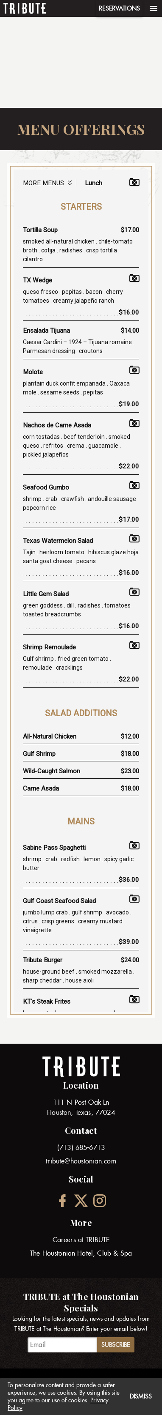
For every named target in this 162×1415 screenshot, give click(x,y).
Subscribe (115, 1345)
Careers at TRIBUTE (81, 1239)
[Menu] (153, 8)
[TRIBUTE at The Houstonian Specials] (62, 1344)
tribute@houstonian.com (81, 1161)
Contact (81, 1130)
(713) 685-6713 (81, 1147)
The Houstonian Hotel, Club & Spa (81, 1253)
